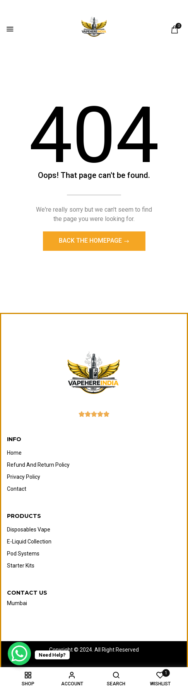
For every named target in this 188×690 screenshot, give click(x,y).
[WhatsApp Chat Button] (19, 653)
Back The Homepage (91, 240)
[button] (174, 29)
